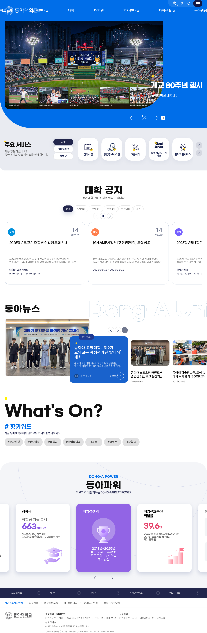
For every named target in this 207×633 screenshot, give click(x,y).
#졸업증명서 (73, 442)
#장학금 (131, 442)
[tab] (63, 142)
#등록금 (53, 442)
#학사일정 (34, 442)
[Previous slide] (131, 118)
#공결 (93, 442)
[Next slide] (157, 118)
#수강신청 (14, 442)
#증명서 (112, 442)
